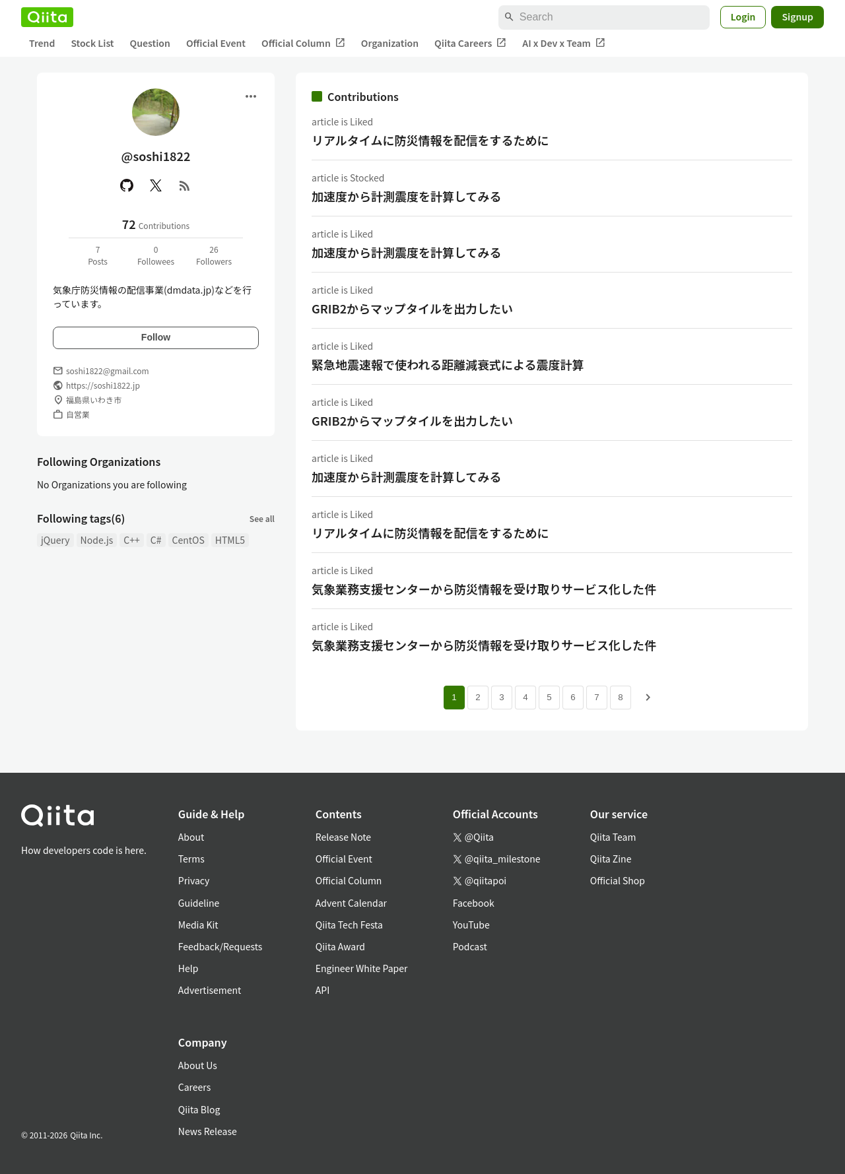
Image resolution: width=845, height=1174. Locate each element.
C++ (131, 539)
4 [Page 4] (525, 697)
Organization (390, 42)
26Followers (214, 255)
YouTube (471, 924)
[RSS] (184, 185)
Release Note (343, 836)
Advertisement (210, 989)
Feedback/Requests (220, 946)
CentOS (188, 539)
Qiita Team (613, 836)
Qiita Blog (199, 1109)
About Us (197, 1065)
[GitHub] (126, 185)
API (322, 989)
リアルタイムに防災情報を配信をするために (430, 139)
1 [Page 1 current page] (454, 697)
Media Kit (198, 924)
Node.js (97, 539)
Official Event (216, 42)
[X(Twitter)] (155, 185)
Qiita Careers (470, 43)
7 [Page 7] (596, 697)
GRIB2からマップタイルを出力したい (412, 308)
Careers (194, 1086)
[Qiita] (47, 17)
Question (150, 42)
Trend (42, 42)
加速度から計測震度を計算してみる (406, 196)
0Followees (155, 255)
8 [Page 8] (620, 697)
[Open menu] (251, 96)
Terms (191, 858)
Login (743, 16)
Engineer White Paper (362, 968)
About (191, 836)
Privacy (193, 880)
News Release (207, 1131)
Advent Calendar (351, 902)
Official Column (303, 43)
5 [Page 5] (549, 697)
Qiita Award (340, 946)
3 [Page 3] (501, 697)
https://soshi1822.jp (103, 385)
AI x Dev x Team (563, 43)
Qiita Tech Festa (349, 924)
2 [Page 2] (477, 697)
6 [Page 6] (572, 697)
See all (262, 518)
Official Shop (617, 880)
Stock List (92, 42)
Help (188, 968)
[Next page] (648, 697)
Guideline (199, 902)
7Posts (98, 255)
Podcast (470, 946)
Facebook (473, 902)
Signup (797, 16)
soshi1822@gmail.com (107, 370)
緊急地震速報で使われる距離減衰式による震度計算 (448, 364)
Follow (155, 337)
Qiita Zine (611, 858)
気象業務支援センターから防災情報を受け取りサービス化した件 (484, 588)
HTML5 (230, 539)
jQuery (55, 539)
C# (156, 539)
